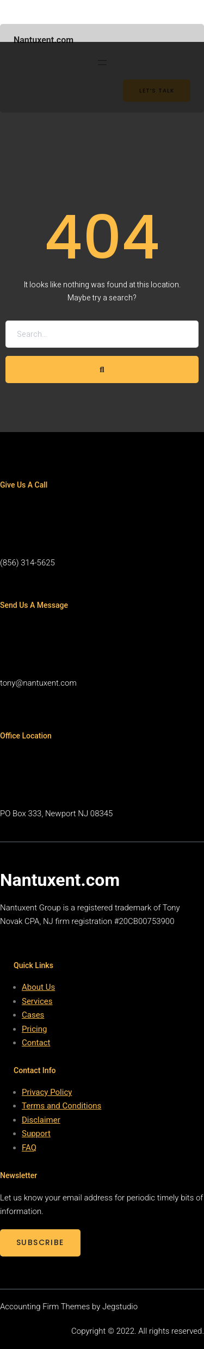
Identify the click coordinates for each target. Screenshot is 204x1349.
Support (36, 1133)
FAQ (29, 1148)
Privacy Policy (47, 1092)
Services (37, 1001)
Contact (36, 1043)
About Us (38, 987)
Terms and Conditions (61, 1106)
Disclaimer (41, 1120)
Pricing (34, 1029)
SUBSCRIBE (40, 1242)
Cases (33, 1015)
